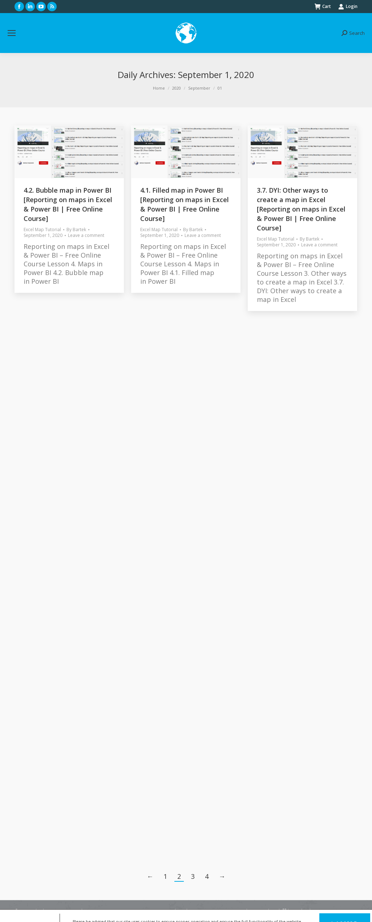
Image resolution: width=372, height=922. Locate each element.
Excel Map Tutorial (42, 229)
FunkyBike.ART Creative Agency (325, 911)
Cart (323, 6)
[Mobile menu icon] (11, 33)
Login (347, 6)
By (76, 230)
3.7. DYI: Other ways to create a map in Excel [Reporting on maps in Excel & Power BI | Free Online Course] (301, 209)
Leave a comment (86, 235)
